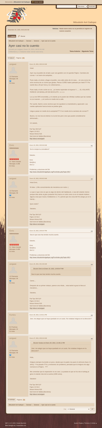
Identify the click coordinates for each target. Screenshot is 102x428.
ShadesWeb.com (21, 425)
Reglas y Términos (84, 423)
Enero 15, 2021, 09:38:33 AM (38, 178)
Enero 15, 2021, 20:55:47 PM (38, 230)
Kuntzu (12, 315)
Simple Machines (21, 423)
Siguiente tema (87, 51)
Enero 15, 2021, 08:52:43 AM (38, 64)
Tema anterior (75, 51)
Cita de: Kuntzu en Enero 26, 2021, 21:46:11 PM (49, 343)
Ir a (65, 409)
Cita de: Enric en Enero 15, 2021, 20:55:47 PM (48, 269)
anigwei (12, 64)
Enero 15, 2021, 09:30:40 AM (38, 145)
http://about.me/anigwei (37, 138)
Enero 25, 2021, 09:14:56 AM (38, 264)
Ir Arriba (11, 399)
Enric (11, 145)
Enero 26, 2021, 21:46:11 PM (38, 315)
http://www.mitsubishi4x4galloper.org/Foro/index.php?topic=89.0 (50, 172)
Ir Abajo (11, 58)
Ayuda (76, 423)
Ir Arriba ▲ (94, 423)
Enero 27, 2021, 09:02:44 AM (38, 338)
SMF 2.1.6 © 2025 (10, 423)
